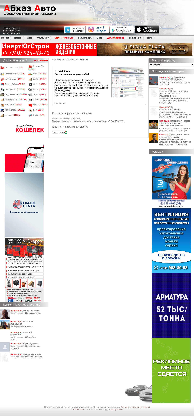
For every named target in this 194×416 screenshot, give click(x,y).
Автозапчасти (15, 74)
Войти (149, 38)
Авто (29, 38)
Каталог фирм (84, 38)
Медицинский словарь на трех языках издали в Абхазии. (174, 82)
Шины (39, 84)
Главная (5, 38)
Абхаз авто (78, 409)
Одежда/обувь (15, 84)
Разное (12, 115)
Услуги (39, 79)
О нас (99, 38)
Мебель (40, 105)
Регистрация (135, 38)
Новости (18, 38)
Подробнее (60, 103)
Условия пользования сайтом (135, 407)
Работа (40, 100)
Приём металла (33, 313)
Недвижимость (16, 94)
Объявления (43, 38)
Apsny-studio (116, 409)
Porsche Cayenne (33, 357)
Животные (13, 105)
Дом (38, 110)
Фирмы (39, 115)
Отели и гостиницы (63, 38)
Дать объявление (115, 38)
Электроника (15, 89)
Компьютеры (15, 110)
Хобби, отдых (14, 79)
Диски (39, 89)
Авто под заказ (14, 67)
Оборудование (16, 100)
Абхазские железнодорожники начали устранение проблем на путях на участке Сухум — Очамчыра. (175, 113)
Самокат (29, 326)
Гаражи (39, 94)
